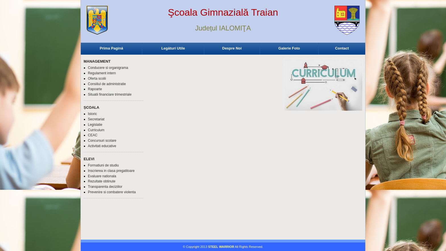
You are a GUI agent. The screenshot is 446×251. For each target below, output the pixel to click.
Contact (342, 48)
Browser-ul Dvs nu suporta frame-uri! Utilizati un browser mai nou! (223, 25)
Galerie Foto (289, 48)
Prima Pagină (111, 48)
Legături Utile (173, 48)
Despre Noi (232, 48)
